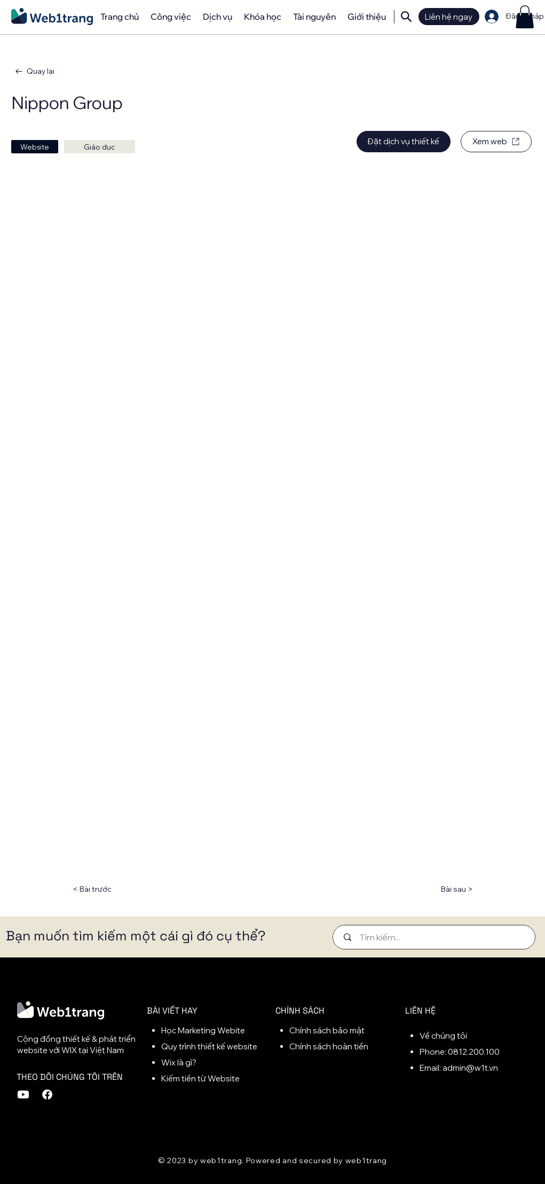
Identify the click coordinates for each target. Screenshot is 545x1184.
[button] (524, 16)
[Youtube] (23, 1094)
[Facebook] (47, 1094)
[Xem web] (496, 141)
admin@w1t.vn (470, 1068)
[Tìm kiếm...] (435, 937)
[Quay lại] (36, 71)
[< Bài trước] (107, 889)
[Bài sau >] (446, 889)
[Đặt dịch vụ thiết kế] (404, 141)
